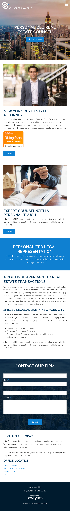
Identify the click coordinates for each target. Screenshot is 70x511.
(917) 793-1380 (36, 39)
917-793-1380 (8, 474)
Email (5, 389)
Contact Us (9, 154)
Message (7, 398)
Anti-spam (44, 503)
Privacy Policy (36, 503)
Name (6, 371)
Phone (6, 380)
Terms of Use (26, 503)
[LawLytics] (35, 497)
